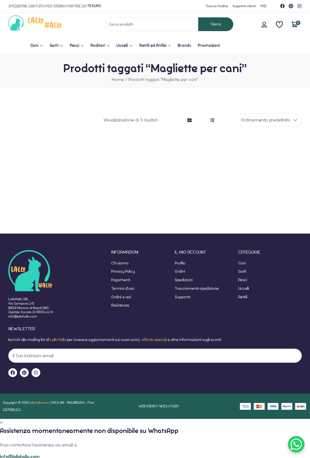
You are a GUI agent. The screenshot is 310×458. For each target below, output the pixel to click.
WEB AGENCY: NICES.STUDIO (158, 406)
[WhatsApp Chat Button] (296, 444)
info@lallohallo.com (22, 316)
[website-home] (43, 24)
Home (118, 79)
